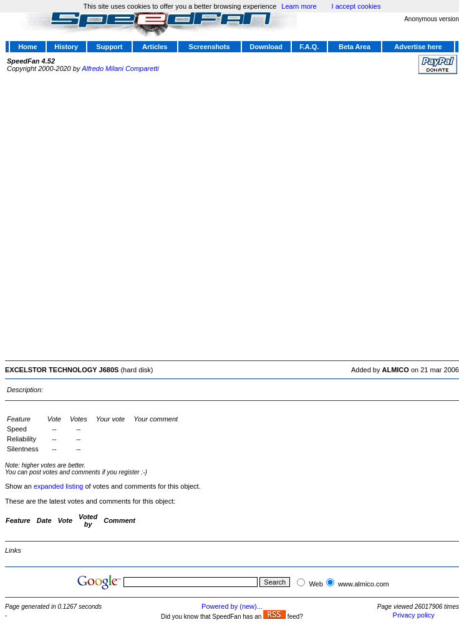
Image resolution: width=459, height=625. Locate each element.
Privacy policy (414, 615)
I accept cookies (356, 6)
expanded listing (59, 486)
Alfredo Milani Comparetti (120, 68)
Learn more (298, 6)
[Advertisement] (140, 215)
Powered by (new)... (232, 606)
